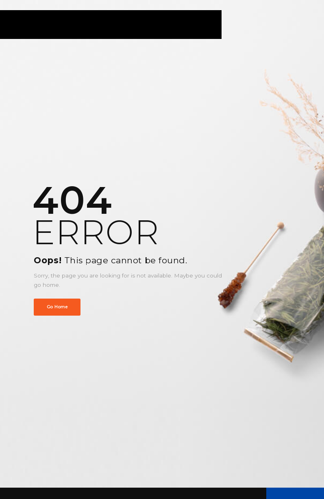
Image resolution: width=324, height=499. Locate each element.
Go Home (57, 307)
